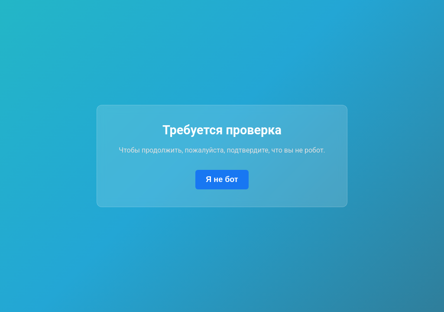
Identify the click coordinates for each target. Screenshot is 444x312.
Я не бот (222, 179)
